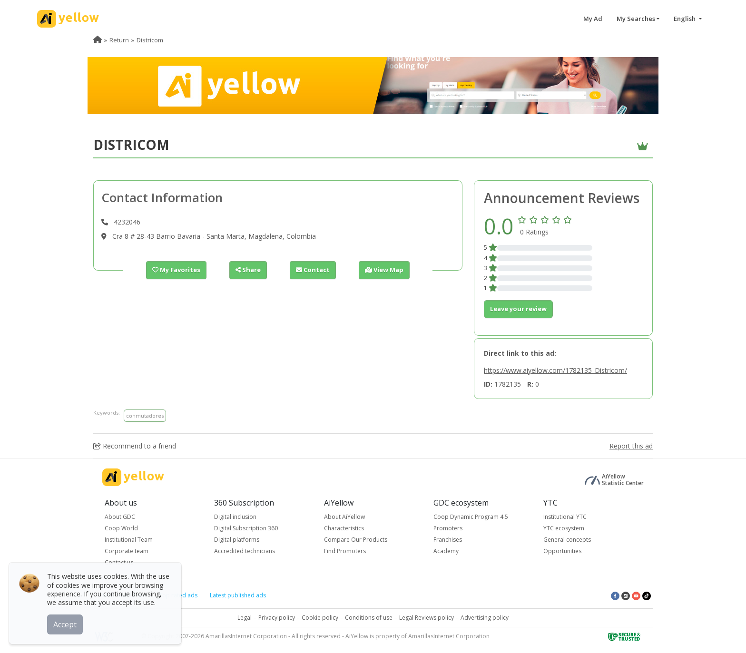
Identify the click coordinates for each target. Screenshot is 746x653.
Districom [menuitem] (150, 40)
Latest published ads (238, 595)
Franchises (447, 540)
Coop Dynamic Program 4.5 (470, 517)
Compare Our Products (355, 540)
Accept (65, 624)
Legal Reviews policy (426, 618)
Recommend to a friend (134, 445)
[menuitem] (97, 40)
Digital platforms (236, 540)
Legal (244, 618)
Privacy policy (276, 618)
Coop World (121, 528)
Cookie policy (320, 618)
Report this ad (631, 445)
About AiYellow (344, 517)
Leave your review (518, 308)
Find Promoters (345, 551)
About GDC (120, 517)
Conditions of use (369, 618)
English (685, 18)
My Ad (592, 18)
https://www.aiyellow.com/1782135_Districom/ (555, 370)
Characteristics (344, 528)
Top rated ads (178, 595)
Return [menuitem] (119, 40)
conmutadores (145, 415)
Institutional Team (129, 540)
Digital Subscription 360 (246, 528)
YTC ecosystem (563, 528)
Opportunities (562, 551)
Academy (446, 551)
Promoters (447, 528)
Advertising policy (485, 618)
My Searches (636, 18)
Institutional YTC (565, 517)
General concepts (567, 540)
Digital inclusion (235, 517)
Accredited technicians (244, 551)
